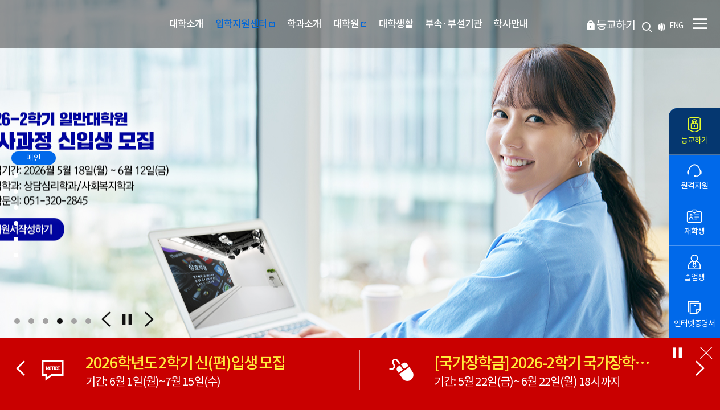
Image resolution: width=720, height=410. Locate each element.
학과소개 (304, 24)
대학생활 (396, 24)
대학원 (350, 24)
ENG (676, 26)
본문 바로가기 (0, 0)
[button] (17, 321)
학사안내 (510, 24)
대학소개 (186, 24)
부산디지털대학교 (70, 24)
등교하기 (615, 25)
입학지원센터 (245, 24)
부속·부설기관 (453, 24)
